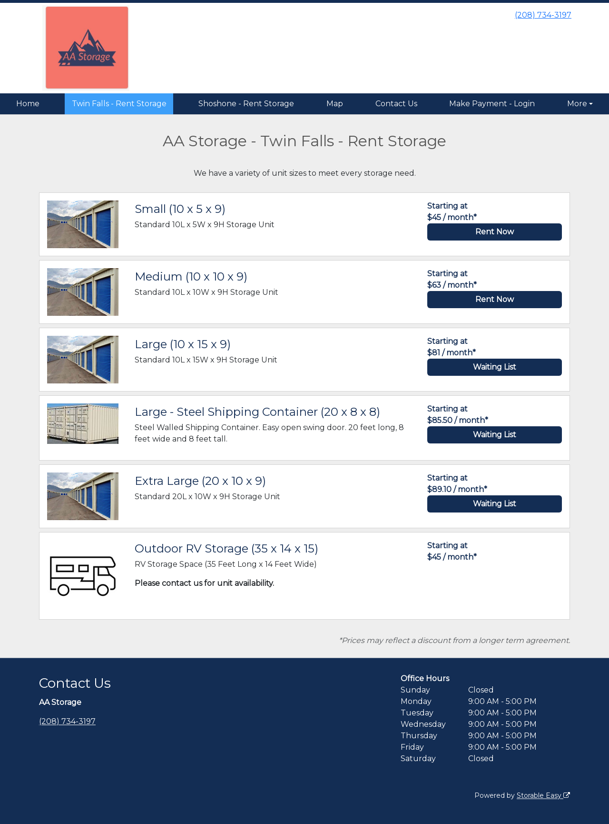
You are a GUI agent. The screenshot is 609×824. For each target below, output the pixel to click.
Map (334, 103)
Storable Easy (543, 795)
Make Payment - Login (492, 103)
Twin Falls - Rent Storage (119, 103)
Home (27, 103)
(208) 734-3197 (543, 15)
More (577, 103)
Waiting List (494, 367)
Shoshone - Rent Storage (246, 103)
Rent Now (494, 231)
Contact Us (396, 103)
